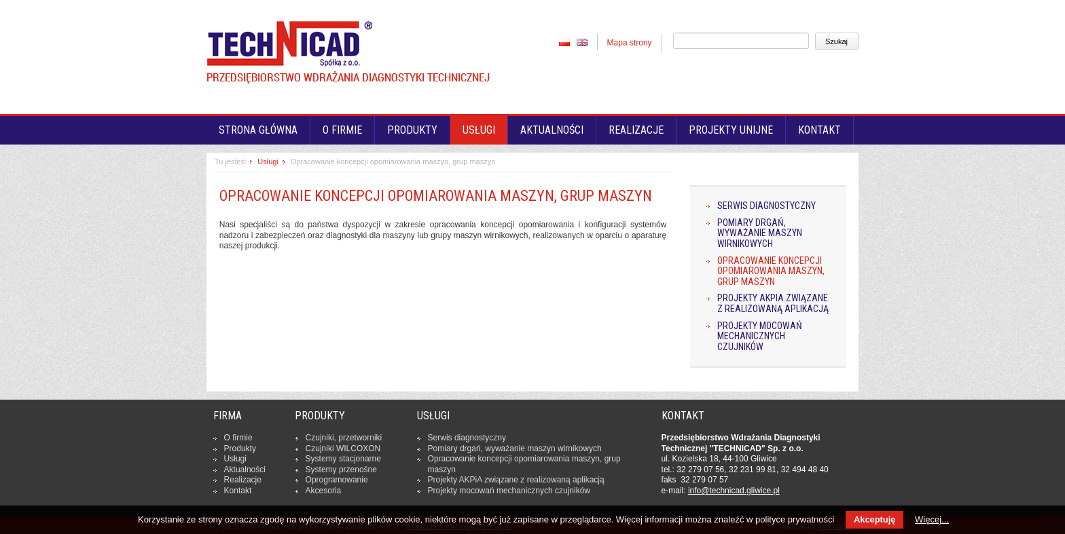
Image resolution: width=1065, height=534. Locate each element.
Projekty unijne (731, 129)
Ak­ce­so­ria (324, 490)
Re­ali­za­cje (242, 479)
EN (582, 42)
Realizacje (636, 129)
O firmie (342, 129)
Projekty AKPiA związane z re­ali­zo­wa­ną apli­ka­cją (516, 479)
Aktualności (551, 129)
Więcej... (932, 519)
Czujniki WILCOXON (343, 448)
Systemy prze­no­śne (341, 469)
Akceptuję (874, 519)
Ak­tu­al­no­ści (245, 469)
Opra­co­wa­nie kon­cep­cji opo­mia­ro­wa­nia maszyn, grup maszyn (524, 464)
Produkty (412, 129)
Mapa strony (629, 42)
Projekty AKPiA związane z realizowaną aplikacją (773, 303)
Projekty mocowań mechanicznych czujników (759, 336)
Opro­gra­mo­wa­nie (337, 479)
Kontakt (819, 129)
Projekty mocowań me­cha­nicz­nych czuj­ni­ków (509, 490)
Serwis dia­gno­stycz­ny (467, 437)
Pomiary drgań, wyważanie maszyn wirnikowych (759, 233)
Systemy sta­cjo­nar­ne (343, 458)
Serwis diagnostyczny (766, 206)
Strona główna (258, 129)
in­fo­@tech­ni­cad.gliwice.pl (734, 490)
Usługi (479, 129)
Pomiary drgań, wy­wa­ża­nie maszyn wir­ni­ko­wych (515, 448)
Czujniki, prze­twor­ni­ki (344, 437)
